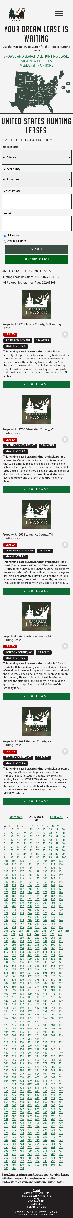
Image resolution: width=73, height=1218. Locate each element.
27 (44, 833)
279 (14, 938)
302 (6, 948)
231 (22, 917)
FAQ (36, 1199)
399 (14, 990)
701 (61, 1119)
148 (61, 878)
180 (61, 892)
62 (12, 847)
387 (45, 983)
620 (53, 1084)
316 (53, 952)
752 (22, 1144)
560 (22, 1060)
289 (29, 941)
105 (37, 861)
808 (22, 1168)
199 (22, 903)
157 (6, 885)
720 (22, 1130)
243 (53, 920)
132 (61, 871)
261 (6, 931)
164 (61, 885)
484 (53, 1025)
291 (45, 941)
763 (45, 1147)
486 (6, 1028)
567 (14, 1063)
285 (61, 938)
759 (14, 1147)
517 (61, 1039)
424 (22, 1000)
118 (14, 868)
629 (61, 1088)
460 (53, 1014)
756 (53, 1144)
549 (61, 1053)
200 (29, 903)
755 (45, 1144)
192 (29, 899)
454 (6, 1014)
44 (24, 840)
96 (37, 857)
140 (61, 875)
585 (29, 1070)
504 (22, 1035)
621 (61, 1084)
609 (29, 1081)
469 (61, 1018)
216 (29, 910)
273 (29, 934)
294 (6, 945)
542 (6, 1053)
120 (29, 868)
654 (6, 1102)
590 (6, 1074)
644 (53, 1095)
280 (22, 938)
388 (53, 983)
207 (22, 906)
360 (22, 972)
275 (44, 934)
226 (45, 913)
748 (53, 1140)
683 (45, 1112)
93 (18, 857)
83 (18, 854)
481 (29, 1025)
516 (53, 1039)
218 (45, 910)
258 (45, 927)
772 (53, 1151)
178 (45, 892)
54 (24, 843)
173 (6, 892)
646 (6, 1098)
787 (45, 1158)
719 (14, 1130)
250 (45, 924)
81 (5, 854)
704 (22, 1123)
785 (29, 1158)
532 (53, 1046)
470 (6, 1021)
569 (29, 1063)
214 (14, 910)
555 (45, 1056)
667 (45, 1105)
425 (29, 1000)
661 (61, 1102)
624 (22, 1088)
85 (31, 854)
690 (37, 1116)
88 (50, 854)
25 (31, 833)
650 (37, 1098)
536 (22, 1049)
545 (29, 1053)
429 (61, 1000)
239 (22, 920)
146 (45, 878)
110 (14, 864)
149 (6, 882)
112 (29, 864)
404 (53, 990)
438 (6, 1007)
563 (45, 1060)
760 (22, 1147)
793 (29, 1161)
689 (29, 1116)
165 (6, 889)
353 (29, 969)
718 (6, 1130)
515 (45, 1039)
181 (6, 896)
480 (22, 1025)
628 (53, 1088)
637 (61, 1091)
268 (60, 931)
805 (61, 1164)
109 (6, 864)
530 (37, 1046)
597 (61, 1074)
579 (45, 1067)
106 (45, 861)
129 (37, 871)
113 (37, 864)
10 (63, 826)
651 (45, 1098)
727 (14, 1133)
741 (61, 1137)
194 (45, 899)
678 (6, 1112)
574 (6, 1067)
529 (29, 1046)
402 (37, 990)
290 (37, 941)
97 (44, 857)
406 (6, 993)
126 (14, 871)
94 (24, 857)
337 (29, 962)
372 (53, 976)
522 (37, 1042)
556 (53, 1056)
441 (29, 1007)
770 (37, 1151)
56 (37, 843)
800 (22, 1164)
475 (45, 1021)
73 (18, 850)
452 (53, 1011)
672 (22, 1109)
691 (45, 1116)
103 (22, 861)
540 (53, 1049)
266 (44, 931)
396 (53, 986)
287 (14, 941)
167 (22, 889)
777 (29, 1154)
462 (6, 1018)
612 (53, 1081)
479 (14, 1025)
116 (61, 864)
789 (61, 1158)
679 (14, 1112)
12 (12, 829)
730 (37, 1133)
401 (29, 990)
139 (53, 875)
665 (29, 1105)
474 (37, 1021)
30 (63, 833)
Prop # (7, 213)
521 (29, 1042)
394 (37, 986)
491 (45, 1028)
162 (45, 885)
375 (14, 979)
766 (6, 1151)
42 (12, 840)
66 (37, 847)
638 (6, 1095)
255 (22, 927)
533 (61, 1046)
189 (6, 899)
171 (53, 889)
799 (14, 1164)
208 (29, 906)
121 (37, 868)
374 (6, 979)
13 (18, 829)
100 (64, 857)
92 (12, 857)
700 (53, 1119)
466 (37, 1018)
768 (22, 1151)
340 (53, 962)
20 (63, 829)
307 (45, 948)
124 (61, 868)
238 (14, 920)
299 (45, 945)
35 (31, 836)
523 (45, 1042)
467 (45, 1018)
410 (37, 993)
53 (18, 843)
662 (6, 1105)
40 (63, 836)
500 (53, 1032)
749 (61, 1140)
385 (29, 983)
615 (14, 1084)
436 (53, 1004)
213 (6, 910)
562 (37, 1060)
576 (22, 1067)
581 (61, 1067)
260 (61, 927)
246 (14, 924)
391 (14, 986)
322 (37, 955)
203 (53, 903)
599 (14, 1077)
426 (37, 1000)
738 (37, 1137)
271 (13, 934)
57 (44, 843)
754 (37, 1144)
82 (12, 854)
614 (6, 1084)
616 (22, 1084)
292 (53, 941)
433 (29, 1004)
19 (56, 829)
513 (29, 1039)
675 (45, 1109)
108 (61, 861)
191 (22, 899)
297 (29, 945)
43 (18, 840)
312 (22, 952)
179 (53, 892)
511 (14, 1039)
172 (61, 889)
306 (37, 948)
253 (6, 927)
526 (6, 1046)
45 (31, 840)
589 (61, 1070)
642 (37, 1095)
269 (67, 931)
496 (22, 1032)
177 (37, 892)
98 (50, 857)
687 (14, 1116)
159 (22, 885)
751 (14, 1144)
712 (22, 1126)
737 (29, 1137)
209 (37, 906)
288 (22, 941)
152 (29, 882)
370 (37, 976)
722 (37, 1130)
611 (45, 1081)
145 (37, 878)
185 (37, 896)
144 (29, 878)
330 (37, 958)
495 (14, 1032)
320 (22, 955)
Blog (36, 1190)
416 (22, 997)
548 (53, 1053)
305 (29, 948)
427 (45, 1000)
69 (56, 847)
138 (45, 875)
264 (28, 931)
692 (53, 1116)
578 (37, 1067)
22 (12, 833)
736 (22, 1137)
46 (37, 840)
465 (29, 1018)
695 (14, 1119)
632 (22, 1091)
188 (61, 896)
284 (53, 938)
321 (29, 955)
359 (14, 972)
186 (45, 896)
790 (6, 1161)
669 (61, 1105)
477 (61, 1021)
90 (63, 854)
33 (18, 836)
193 (37, 899)
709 (61, 1123)
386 (37, 983)
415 (14, 997)
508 (53, 1035)
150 (14, 882)
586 (37, 1070)
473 (29, 1021)
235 (53, 917)
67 (44, 847)
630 (6, 1091)
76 (37, 850)
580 (53, 1067)
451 (45, 1011)
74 (24, 850)
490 (37, 1028)
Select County (11, 169)
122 (45, 868)
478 (6, 1025)
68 (50, 847)
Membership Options (36, 66)
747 (45, 1140)
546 (37, 1053)
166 (14, 889)
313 (29, 952)
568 (22, 1063)
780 (53, 1154)
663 (14, 1105)
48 (50, 840)
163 (53, 885)
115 (53, 864)
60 (63, 843)
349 (61, 965)
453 (61, 1011)
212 (61, 906)
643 (45, 1095)
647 (14, 1098)
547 (45, 1053)
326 (6, 958)
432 (22, 1004)
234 (45, 917)
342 (6, 965)
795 (45, 1161)
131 (53, 871)
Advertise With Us (36, 1193)
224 (29, 913)
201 (37, 903)
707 (45, 1123)
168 (29, 889)
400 (22, 990)
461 (61, 1014)
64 (24, 847)
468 (53, 1018)
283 (45, 938)
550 (6, 1056)
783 (14, 1158)
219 (53, 910)
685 (61, 1112)
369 (29, 976)
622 (6, 1088)
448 (22, 1011)
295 (14, 945)
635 (45, 1091)
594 (37, 1074)
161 (37, 885)
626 (37, 1088)
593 (29, 1074)
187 (53, 896)
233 (37, 917)
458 (37, 1014)
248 (29, 924)
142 (14, 878)
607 (14, 1081)
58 (50, 843)
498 (37, 1032)
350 (6, 969)
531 (45, 1046)
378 (37, 979)
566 (6, 1063)
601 (29, 1077)
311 (14, 952)
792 (22, 1161)
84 (24, 854)
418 (37, 997)
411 (45, 993)
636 (53, 1091)
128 (29, 871)
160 (29, 885)
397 (61, 986)
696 (22, 1119)
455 (14, 1014)
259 (53, 927)
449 (29, 1011)
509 (61, 1035)
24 (24, 833)
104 (29, 861)
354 (37, 969)
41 (5, 840)
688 (22, 1116)
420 (53, 997)
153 (37, 882)
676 (53, 1109)
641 (29, 1095)
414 (6, 997)
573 (61, 1063)
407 (14, 993)
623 (14, 1088)
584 (22, 1070)
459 (45, 1014)
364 (53, 972)
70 (63, 847)
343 (14, 965)
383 (14, 983)
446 (6, 1011)
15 (31, 829)
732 (53, 1133)
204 (61, 903)
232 (29, 917)
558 (6, 1060)
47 (44, 840)
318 (6, 955)
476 (53, 1021)
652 (53, 1098)
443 (45, 1007)
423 (14, 1000)
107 (53, 861)
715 (45, 1126)
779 (45, 1154)
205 (6, 906)
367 (14, 976)
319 (14, 955)
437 (61, 1004)
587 (45, 1070)
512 (22, 1039)
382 (6, 983)
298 (37, 945)
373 (61, 976)
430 (6, 1004)
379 (45, 979)
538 (37, 1049)
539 (45, 1049)
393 (29, 986)
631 (14, 1091)
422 (6, 1000)
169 (37, 889)
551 (14, 1056)
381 (61, 979)
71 (5, 850)
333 (61, 958)
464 (22, 1018)
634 (37, 1091)
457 (29, 1014)
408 (22, 993)
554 (37, 1056)
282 (37, 938)
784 (22, 1158)
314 (37, 952)
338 (37, 962)
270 (5, 934)
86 (37, 854)
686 (6, 1116)
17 (44, 829)
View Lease (36, 384)
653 (61, 1098)
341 (61, 962)
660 (53, 1102)
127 (22, 871)
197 (6, 903)
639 (14, 1095)
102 (14, 861)
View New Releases (36, 61)
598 (6, 1077)
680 (22, 1112)
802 (37, 1164)
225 (37, 913)
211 (53, 906)
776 (22, 1154)
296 (22, 945)
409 (29, 993)
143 (22, 878)
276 (52, 934)
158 (14, 885)
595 (45, 1074)
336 (22, 962)
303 (14, 948)
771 (45, 1151)
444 (53, 1007)
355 (45, 969)
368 (22, 976)
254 (14, 927)
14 (24, 829)
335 (14, 962)
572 (53, 1063)
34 (24, 836)
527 (14, 1046)
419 (45, 997)
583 (14, 1070)
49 (56, 840)
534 (6, 1049)
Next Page (59, 817)
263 (21, 931)
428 (53, 1000)
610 (37, 1081)
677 (61, 1109)
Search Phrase (12, 191)
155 (53, 882)
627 (45, 1088)
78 (50, 850)
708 (53, 1123)
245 (6, 924)
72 (12, 850)
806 (6, 1168)
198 (14, 903)
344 (22, 965)
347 (45, 965)
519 (14, 1042)
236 (61, 917)
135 (22, 875)
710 (6, 1126)
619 (45, 1084)
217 (37, 910)
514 (37, 1039)
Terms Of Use (36, 1207)
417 (29, 997)
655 (14, 1102)
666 (37, 1105)
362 (37, 972)
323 (45, 955)
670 (6, 1109)
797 (61, 1161)
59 (56, 843)
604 (53, 1077)
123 (53, 868)
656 (22, 1102)
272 (21, 934)
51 (5, 843)
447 (14, 1011)
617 (29, 1084)
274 (36, 934)
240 (29, 920)
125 (6, 871)
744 (22, 1140)
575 (14, 1067)
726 (6, 1133)
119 (22, 868)
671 (14, 1109)
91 (5, 857)
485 (61, 1025)
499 (45, 1032)
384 (22, 983)
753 (29, 1144)
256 (29, 927)
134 (14, 875)
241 (37, 920)
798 (6, 1164)
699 (45, 1119)
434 (37, 1004)
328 (22, 958)
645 (61, 1095)
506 (37, 1035)
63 (18, 847)
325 (61, 955)
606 (6, 1081)
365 (61, 972)
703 (14, 1123)
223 (22, 913)
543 (14, 1053)
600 (22, 1077)
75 (31, 850)
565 (61, 1060)
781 (61, 1154)
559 (14, 1060)
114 (45, 864)
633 (29, 1091)
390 (6, 986)
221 (6, 913)
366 (6, 976)
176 (29, 892)
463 (14, 1018)
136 (29, 875)
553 (29, 1056)
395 (45, 986)
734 (6, 1137)
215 (22, 910)
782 (6, 1158)
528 (22, 1046)
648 (22, 1098)
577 (29, 1067)
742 (6, 1140)
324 (53, 955)
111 (22, 864)
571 (45, 1063)
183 (22, 896)
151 (22, 882)
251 (53, 924)
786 (37, 1158)
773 (61, 1151)
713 (29, 1126)
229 (6, 917)
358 (6, 972)
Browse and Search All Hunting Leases (36, 57)
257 (37, 927)
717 (61, 1126)
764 (53, 1147)
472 (22, 1021)
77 (44, 850)
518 (6, 1042)
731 (45, 1133)
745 (29, 1140)
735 (14, 1137)
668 (53, 1105)
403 (45, 990)
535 (14, 1049)
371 (45, 976)
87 (44, 854)
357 (61, 969)
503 (14, 1035)
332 (53, 958)
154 (45, 882)
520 (22, 1042)
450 (37, 1011)
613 (61, 1081)
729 (29, 1133)
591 (14, 1074)
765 (61, 1147)
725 (61, 1130)
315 (45, 952)
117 (6, 868)
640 (22, 1095)
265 (36, 931)
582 (6, 1070)
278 (6, 938)
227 (53, 913)
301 (61, 945)
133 (6, 875)
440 (22, 1007)
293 (61, 941)
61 (5, 847)
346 (37, 965)
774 (6, 1154)
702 (6, 1123)
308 (53, 948)
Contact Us (36, 1201)
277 (60, 934)
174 (14, 892)
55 (31, 843)
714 (37, 1126)
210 (45, 906)
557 (61, 1056)
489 (29, 1028)
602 (37, 1077)
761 (29, 1147)
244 (61, 920)
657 (29, 1102)
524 (53, 1042)
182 (14, 896)
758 (6, 1147)
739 (45, 1137)
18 (50, 829)
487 (14, 1028)
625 (29, 1088)
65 (31, 847)
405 (61, 990)
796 (53, 1161)
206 (14, 906)
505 (29, 1035)
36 (37, 836)
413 (61, 993)
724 (53, 1130)
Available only (15, 241)
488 (22, 1028)
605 (61, 1077)
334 (6, 962)
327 (14, 958)
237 (6, 920)
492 (53, 1028)
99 (56, 857)
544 (22, 1053)
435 (45, 1004)
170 (45, 889)
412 (53, 993)
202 (45, 903)
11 (5, 829)
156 (61, 882)
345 (29, 965)
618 (37, 1084)
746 (37, 1140)
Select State (10, 147)
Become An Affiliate (36, 1196)
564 (53, 1060)
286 (6, 941)
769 (29, 1151)
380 (53, 979)
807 (14, 1168)
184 (29, 896)
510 (6, 1039)
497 (29, 1032)
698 (37, 1119)
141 (6, 878)
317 (61, 952)
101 (6, 861)
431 (14, 1004)
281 (29, 938)
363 (45, 972)
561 (29, 1060)
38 (50, 836)
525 (61, 1042)
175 (22, 892)
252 (61, 924)
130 (45, 871)
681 (29, 1112)
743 (14, 1140)
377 (29, 979)
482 (37, 1025)
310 (6, 952)
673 (29, 1109)
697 (29, 1119)
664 (22, 1105)
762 (37, 1147)
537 (29, 1049)
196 (61, 899)
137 (37, 875)
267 (52, 931)
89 (56, 854)
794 (37, 1161)
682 (37, 1112)
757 (61, 1144)
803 (45, 1164)
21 (5, 833)
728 (22, 1133)
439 (14, 1007)
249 (37, 924)
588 (53, 1070)
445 (61, 1007)
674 (37, 1109)
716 (53, 1126)
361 (29, 972)
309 (61, 948)
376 (22, 979)
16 (37, 829)
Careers (36, 1204)
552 (22, 1056)
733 (61, 1133)
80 (63, 850)
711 (14, 1126)
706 (37, 1123)
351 (14, 969)
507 (45, 1035)
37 (44, 836)
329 (29, 958)
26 (37, 833)
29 (56, 833)
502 (6, 1035)
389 (61, 983)
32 (12, 836)
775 (14, 1154)
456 (22, 1014)
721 (29, 1130)
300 (53, 945)
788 (53, 1158)
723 (45, 1130)
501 (61, 1032)
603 (45, 1077)
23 (18, 833)
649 (29, 1098)
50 (63, 840)
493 (61, 1028)
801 (29, 1164)
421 (61, 997)
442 (37, 1007)
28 (50, 833)
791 (14, 1161)
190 (14, 899)
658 (37, 1102)
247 (22, 924)
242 (45, 920)
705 (29, 1123)
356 (53, 969)
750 (6, 1144)
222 (14, 913)
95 (31, 857)
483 (45, 1025)
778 (37, 1154)
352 (22, 969)
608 (22, 1081)
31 (5, 836)
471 (14, 1021)
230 (14, 917)
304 (22, 948)
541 (61, 1049)
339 (45, 962)
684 (53, 1112)
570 (37, 1063)
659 (45, 1102)
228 (61, 913)
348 (53, 965)
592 (22, 1074)
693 (61, 1116)
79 (56, 850)
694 (6, 1119)
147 (53, 878)
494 (6, 1032)
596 (53, 1074)
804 (53, 1164)
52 (12, 843)
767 (14, 1151)
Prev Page (13, 817)
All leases (11, 235)
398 (6, 990)
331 (45, 958)
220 (61, 910)
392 (22, 986)
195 (53, 899)
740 (53, 1137)
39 (56, 836)
